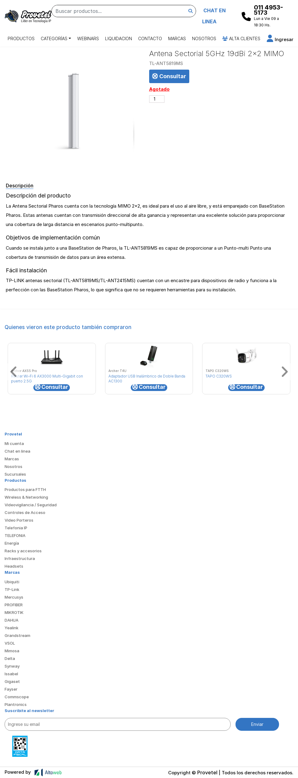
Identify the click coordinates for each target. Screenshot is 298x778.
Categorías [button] (54, 38)
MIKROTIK (14, 612)
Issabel (11, 673)
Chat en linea (17, 451)
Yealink (11, 627)
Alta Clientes (241, 38)
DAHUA (11, 620)
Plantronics (16, 704)
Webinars (88, 38)
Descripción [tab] (19, 185)
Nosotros (204, 38)
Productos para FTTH (25, 489)
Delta (10, 658)
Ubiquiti (12, 581)
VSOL (10, 643)
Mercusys (14, 597)
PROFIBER (14, 604)
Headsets (14, 566)
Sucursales (15, 474)
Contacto (150, 38)
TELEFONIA (15, 535)
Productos (21, 38)
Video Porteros (19, 520)
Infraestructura (20, 558)
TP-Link (12, 589)
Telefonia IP (16, 527)
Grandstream (17, 635)
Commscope (17, 696)
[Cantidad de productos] (157, 99)
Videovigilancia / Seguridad (31, 504)
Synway (12, 666)
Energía (12, 543)
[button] (280, 39)
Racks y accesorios (23, 550)
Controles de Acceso (25, 512)
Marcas (177, 38)
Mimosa (12, 650)
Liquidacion (118, 38)
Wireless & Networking (26, 497)
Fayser (11, 689)
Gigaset (12, 681)
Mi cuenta (14, 443)
